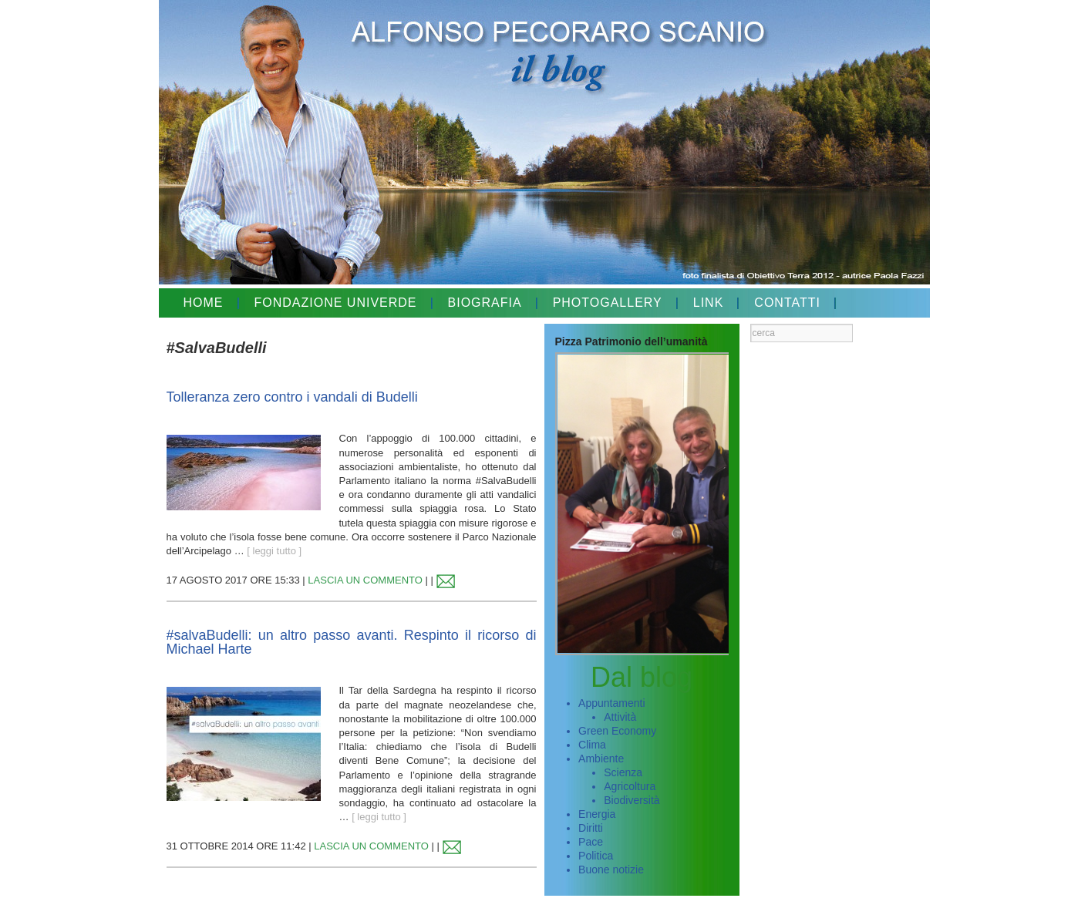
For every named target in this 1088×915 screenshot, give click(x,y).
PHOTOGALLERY (607, 302)
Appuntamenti (611, 703)
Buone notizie (611, 869)
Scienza (623, 772)
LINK (708, 302)
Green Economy (617, 731)
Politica (595, 855)
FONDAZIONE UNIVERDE (335, 302)
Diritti (590, 828)
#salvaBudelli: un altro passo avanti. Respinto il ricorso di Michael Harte (352, 642)
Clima (592, 744)
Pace (590, 842)
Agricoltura (629, 786)
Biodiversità (631, 800)
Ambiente (601, 758)
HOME (204, 302)
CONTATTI (787, 302)
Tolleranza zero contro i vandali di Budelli (292, 397)
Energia (596, 814)
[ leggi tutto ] (274, 551)
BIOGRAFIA (485, 302)
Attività (620, 717)
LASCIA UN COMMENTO (365, 580)
